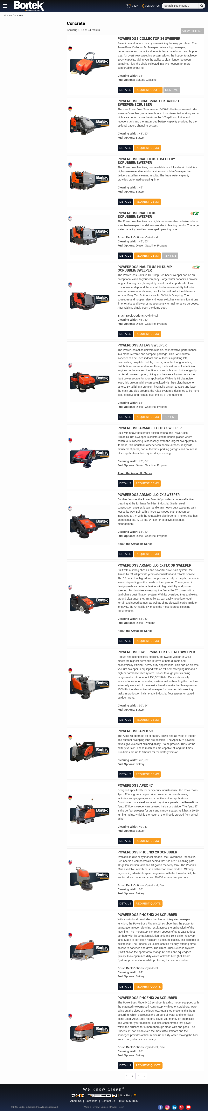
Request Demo (147, 147)
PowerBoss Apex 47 (135, 785)
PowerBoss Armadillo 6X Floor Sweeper (154, 565)
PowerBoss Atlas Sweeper (142, 345)
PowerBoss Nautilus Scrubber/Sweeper (137, 214)
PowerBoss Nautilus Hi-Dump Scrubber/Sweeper (145, 268)
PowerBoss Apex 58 (135, 731)
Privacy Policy (117, 1107)
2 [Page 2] (133, 1076)
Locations (91, 1100)
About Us (76, 1100)
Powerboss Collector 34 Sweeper (149, 38)
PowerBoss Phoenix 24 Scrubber (147, 915)
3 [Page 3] (138, 1076)
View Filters (192, 31)
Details (125, 89)
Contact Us (108, 1100)
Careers (104, 1107)
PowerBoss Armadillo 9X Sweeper (149, 494)
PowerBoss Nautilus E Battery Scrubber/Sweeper (146, 160)
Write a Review (91, 1107)
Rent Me (171, 89)
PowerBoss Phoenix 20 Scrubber (147, 852)
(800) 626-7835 (128, 1100)
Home (7, 15)
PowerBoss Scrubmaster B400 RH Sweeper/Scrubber (148, 102)
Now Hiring (128, 1095)
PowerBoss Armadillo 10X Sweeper (150, 428)
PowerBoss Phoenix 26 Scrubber (147, 998)
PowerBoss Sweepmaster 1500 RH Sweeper (156, 652)
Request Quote (148, 89)
